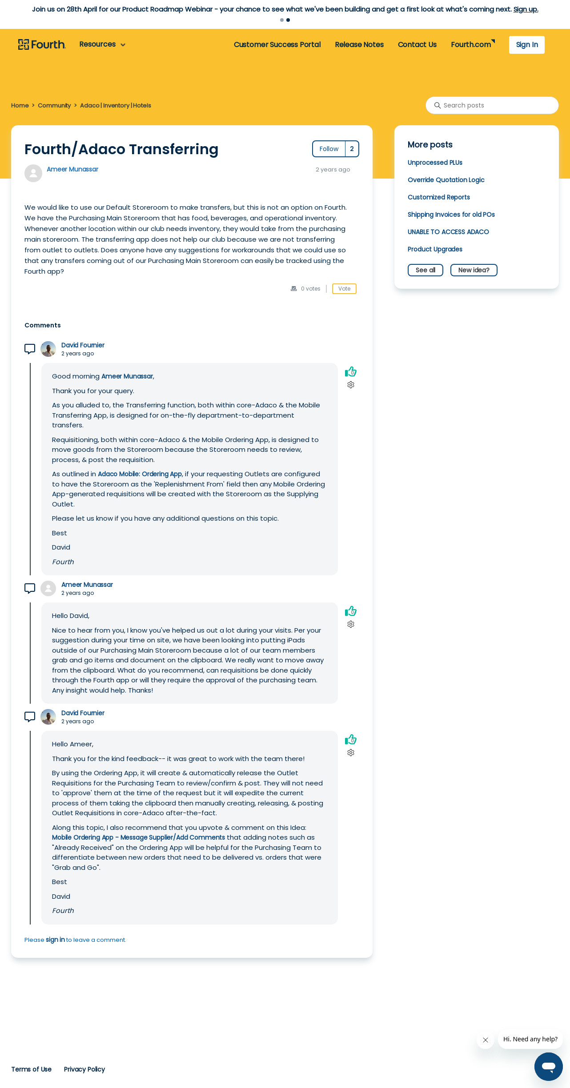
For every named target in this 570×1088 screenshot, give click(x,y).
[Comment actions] (350, 384)
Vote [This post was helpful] (344, 288)
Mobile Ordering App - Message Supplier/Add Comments (138, 837)
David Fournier (82, 345)
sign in (55, 939)
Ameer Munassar (72, 169)
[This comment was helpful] (350, 371)
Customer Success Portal (277, 45)
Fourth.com (470, 45)
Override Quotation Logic (446, 179)
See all (425, 270)
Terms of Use (31, 1069)
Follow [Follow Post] (329, 148)
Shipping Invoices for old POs (451, 214)
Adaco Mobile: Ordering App (140, 474)
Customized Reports (439, 197)
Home (19, 105)
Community (54, 105)
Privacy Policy (84, 1069)
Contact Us (417, 45)
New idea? (474, 270)
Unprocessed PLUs (435, 162)
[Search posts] (492, 105)
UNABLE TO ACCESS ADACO (448, 231)
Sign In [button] (527, 45)
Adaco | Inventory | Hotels (115, 105)
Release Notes (359, 45)
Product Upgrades (435, 249)
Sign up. (526, 9)
